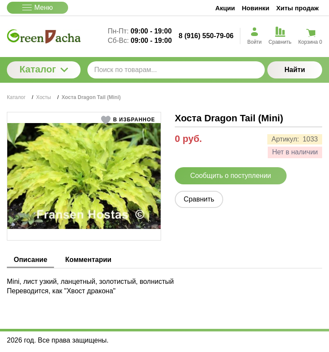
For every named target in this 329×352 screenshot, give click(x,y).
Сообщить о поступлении (230, 175)
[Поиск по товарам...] (176, 69)
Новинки (255, 8)
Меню (37, 7)
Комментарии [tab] (88, 259)
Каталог (43, 69)
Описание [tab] (30, 259)
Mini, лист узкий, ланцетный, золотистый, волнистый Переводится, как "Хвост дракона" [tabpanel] (90, 286)
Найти (294, 69)
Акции (225, 8)
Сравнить (199, 199)
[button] (128, 120)
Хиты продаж (297, 8)
